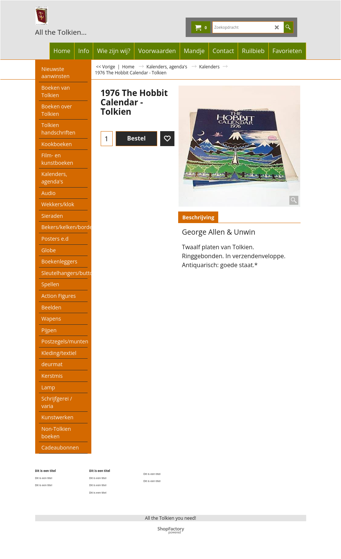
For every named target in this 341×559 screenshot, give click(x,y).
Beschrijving (198, 217)
